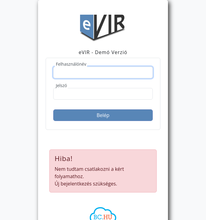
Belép (102, 115)
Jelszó (61, 85)
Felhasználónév (71, 64)
